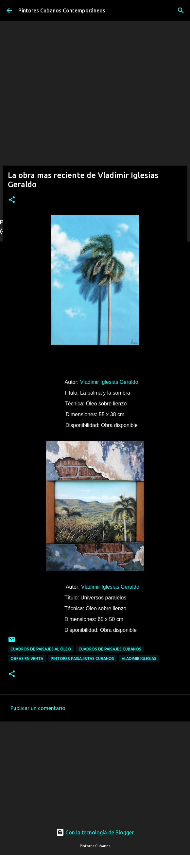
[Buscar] (181, 10)
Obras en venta (26, 658)
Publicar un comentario (37, 708)
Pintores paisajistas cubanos (82, 658)
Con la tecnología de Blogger (95, 832)
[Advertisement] (95, 767)
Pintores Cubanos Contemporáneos (61, 10)
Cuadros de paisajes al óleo (40, 649)
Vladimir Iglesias (139, 658)
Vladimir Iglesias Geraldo (109, 382)
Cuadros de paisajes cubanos (109, 649)
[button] (12, 200)
